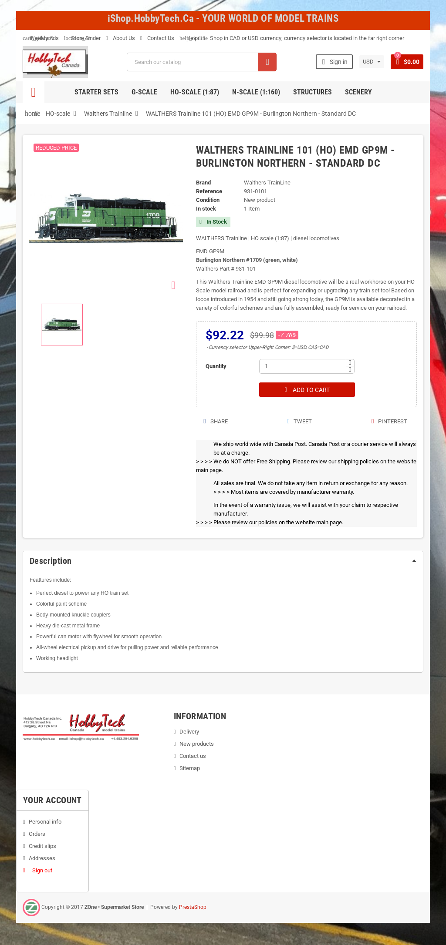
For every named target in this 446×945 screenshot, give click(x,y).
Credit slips (42, 846)
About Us (120, 38)
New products (196, 744)
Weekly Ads (41, 38)
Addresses (42, 858)
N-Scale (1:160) (256, 92)
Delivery (189, 732)
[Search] (201, 62)
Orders (37, 834)
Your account (52, 800)
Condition (208, 200)
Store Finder (82, 38)
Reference (209, 191)
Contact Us (157, 38)
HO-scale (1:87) (194, 92)
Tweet (299, 422)
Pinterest (389, 422)
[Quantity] (302, 366)
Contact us (192, 756)
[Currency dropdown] (371, 61)
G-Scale (144, 92)
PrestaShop (192, 908)
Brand (203, 182)
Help (188, 38)
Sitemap (189, 768)
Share (215, 422)
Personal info (45, 822)
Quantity (216, 366)
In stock (206, 208)
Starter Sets (96, 92)
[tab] (223, 561)
